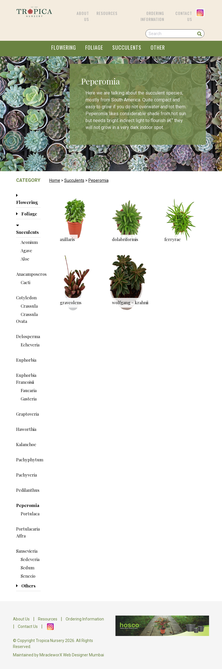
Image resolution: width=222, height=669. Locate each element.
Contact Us (183, 16)
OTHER (158, 47)
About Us (83, 16)
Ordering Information (152, 16)
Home (54, 180)
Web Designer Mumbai (83, 655)
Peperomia (98, 180)
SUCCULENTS (126, 47)
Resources (106, 13)
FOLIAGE (94, 47)
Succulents (74, 180)
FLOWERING (63, 47)
